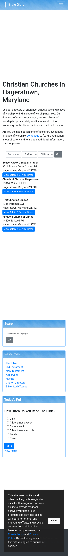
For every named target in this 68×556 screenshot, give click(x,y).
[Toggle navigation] (60, 4)
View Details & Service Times (18, 175)
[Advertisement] (34, 43)
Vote (9, 445)
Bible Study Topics (16, 386)
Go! (58, 154)
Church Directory (15, 382)
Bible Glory (13, 4)
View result (10, 450)
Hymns (10, 378)
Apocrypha (12, 374)
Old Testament (14, 367)
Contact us (33, 135)
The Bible (11, 363)
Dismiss (54, 520)
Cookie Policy (16, 534)
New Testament (15, 371)
